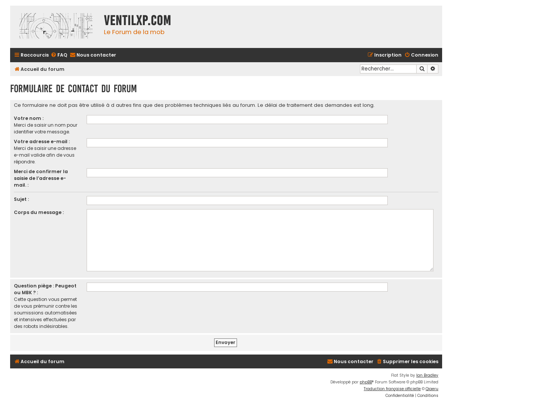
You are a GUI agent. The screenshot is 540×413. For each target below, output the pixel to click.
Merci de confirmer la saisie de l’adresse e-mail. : (41, 178)
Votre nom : (29, 118)
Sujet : (21, 199)
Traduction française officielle (392, 389)
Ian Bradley (427, 375)
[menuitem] (59, 55)
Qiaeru (432, 389)
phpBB (366, 382)
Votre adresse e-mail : (42, 141)
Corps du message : (39, 212)
